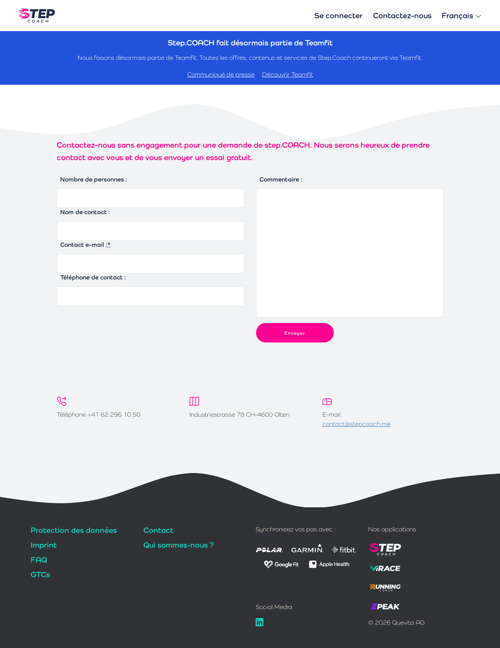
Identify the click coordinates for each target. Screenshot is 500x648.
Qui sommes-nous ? (178, 545)
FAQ (39, 559)
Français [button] (461, 15)
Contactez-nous (402, 15)
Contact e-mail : (85, 244)
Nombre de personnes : (93, 179)
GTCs (40, 574)
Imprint (44, 545)
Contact (158, 530)
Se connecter (338, 15)
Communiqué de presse (220, 74)
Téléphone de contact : (93, 277)
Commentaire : (281, 179)
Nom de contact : (85, 212)
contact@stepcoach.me (356, 424)
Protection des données (74, 530)
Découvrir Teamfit (287, 74)
